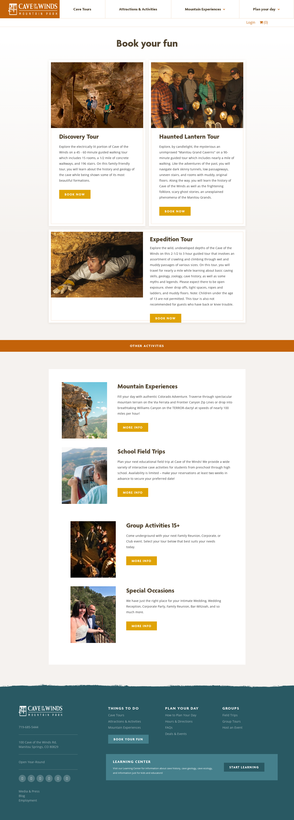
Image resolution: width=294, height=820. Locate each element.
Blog (22, 796)
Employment (28, 800)
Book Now (75, 194)
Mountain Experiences (205, 9)
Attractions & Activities (138, 9)
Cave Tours (82, 9)
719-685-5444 (28, 727)
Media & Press (29, 791)
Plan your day (266, 9)
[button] (128, 739)
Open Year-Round (32, 762)
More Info (133, 427)
